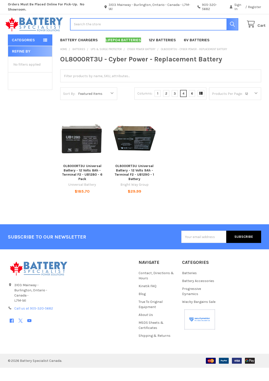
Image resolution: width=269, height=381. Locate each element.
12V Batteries (162, 53)
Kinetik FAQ (147, 299)
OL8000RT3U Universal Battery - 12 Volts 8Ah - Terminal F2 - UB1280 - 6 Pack (82, 185)
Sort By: (69, 107)
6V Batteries (197, 53)
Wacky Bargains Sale (198, 315)
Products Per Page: (227, 107)
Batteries (189, 286)
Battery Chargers (79, 53)
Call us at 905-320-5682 (33, 322)
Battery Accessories (198, 294)
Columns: (145, 107)
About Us (146, 328)
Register (254, 7)
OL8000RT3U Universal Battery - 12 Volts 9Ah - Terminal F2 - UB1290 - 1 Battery (134, 185)
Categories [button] (23, 53)
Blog (142, 307)
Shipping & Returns (154, 349)
